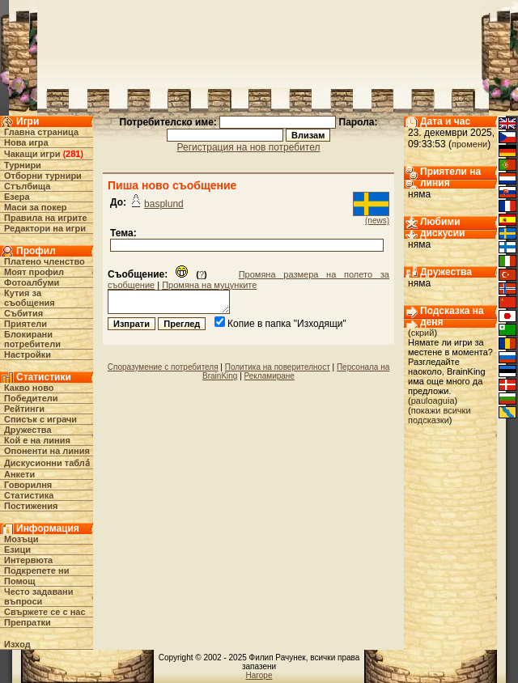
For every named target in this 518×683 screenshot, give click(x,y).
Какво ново (29, 387)
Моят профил (34, 272)
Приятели (25, 324)
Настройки (27, 354)
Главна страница (41, 132)
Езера (17, 197)
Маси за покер (35, 207)
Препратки (27, 622)
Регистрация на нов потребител (249, 147)
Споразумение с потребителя (163, 367)
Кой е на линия (37, 440)
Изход (17, 644)
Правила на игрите (45, 218)
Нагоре (259, 675)
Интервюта (28, 560)
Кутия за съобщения (29, 298)
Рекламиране (269, 375)
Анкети (19, 474)
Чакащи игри (32, 154)
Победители (31, 398)
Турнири (22, 165)
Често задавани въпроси (39, 596)
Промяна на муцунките (209, 285)
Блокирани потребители (32, 339)
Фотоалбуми (31, 282)
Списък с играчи (40, 419)
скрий (423, 332)
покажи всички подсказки (439, 415)
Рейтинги (24, 409)
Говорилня (28, 485)
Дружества (28, 430)
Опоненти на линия (47, 451)
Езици (17, 549)
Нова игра (26, 142)
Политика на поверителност (277, 367)
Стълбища (27, 186)
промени (469, 144)
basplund (164, 204)
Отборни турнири (43, 175)
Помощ (19, 581)
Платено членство (44, 261)
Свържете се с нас (45, 612)
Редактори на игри (45, 228)
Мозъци (21, 539)
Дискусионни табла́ (47, 463)
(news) (377, 220)
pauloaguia (433, 400)
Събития (23, 313)
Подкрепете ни (36, 570)
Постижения (30, 506)
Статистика (29, 495)
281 (73, 154)
